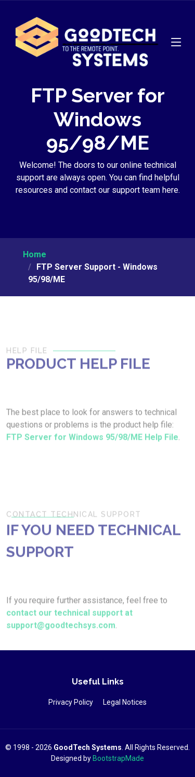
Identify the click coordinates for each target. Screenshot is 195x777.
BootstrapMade (118, 758)
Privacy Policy (70, 702)
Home (34, 254)
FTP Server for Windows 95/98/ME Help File (92, 447)
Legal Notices (125, 702)
